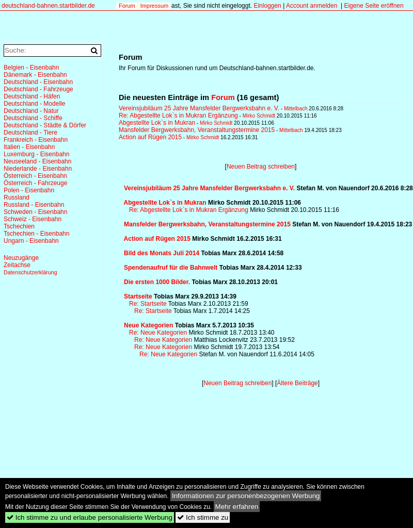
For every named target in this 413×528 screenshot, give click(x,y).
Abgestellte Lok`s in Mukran (157, 122)
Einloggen (267, 5)
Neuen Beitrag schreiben (261, 166)
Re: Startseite (148, 303)
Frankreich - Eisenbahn (36, 139)
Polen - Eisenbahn (29, 190)
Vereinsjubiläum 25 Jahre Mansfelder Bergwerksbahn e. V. (199, 108)
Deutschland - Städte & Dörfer (45, 125)
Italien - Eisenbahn (29, 147)
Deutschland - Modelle (34, 103)
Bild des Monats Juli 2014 (161, 253)
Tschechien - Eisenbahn (36, 233)
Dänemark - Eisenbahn (35, 74)
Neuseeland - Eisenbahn (37, 161)
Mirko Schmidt (259, 116)
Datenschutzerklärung (30, 272)
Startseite (138, 296)
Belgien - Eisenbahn (31, 67)
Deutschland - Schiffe (33, 118)
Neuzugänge (21, 257)
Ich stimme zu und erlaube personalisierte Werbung (89, 517)
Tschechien (19, 226)
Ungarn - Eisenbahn (31, 240)
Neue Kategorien (148, 325)
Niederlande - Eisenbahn (38, 168)
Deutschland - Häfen (32, 96)
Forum (127, 6)
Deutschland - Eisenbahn (38, 82)
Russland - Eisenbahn (34, 204)
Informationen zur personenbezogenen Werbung (246, 496)
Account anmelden (311, 5)
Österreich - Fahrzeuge (35, 183)
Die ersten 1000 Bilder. (157, 282)
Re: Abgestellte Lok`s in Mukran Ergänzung (178, 115)
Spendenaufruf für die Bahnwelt (170, 267)
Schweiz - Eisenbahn (32, 219)
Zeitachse (17, 265)
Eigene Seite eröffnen (373, 5)
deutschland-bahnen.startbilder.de (48, 5)
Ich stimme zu (202, 517)
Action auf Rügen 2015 (150, 137)
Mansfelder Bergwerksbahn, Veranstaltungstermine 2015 (197, 130)
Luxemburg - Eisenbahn (36, 154)
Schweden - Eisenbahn (35, 212)
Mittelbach (296, 108)
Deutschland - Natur (31, 110)
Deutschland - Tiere (30, 132)
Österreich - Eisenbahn (35, 175)
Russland (16, 197)
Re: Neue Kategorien (158, 332)
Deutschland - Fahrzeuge (38, 89)
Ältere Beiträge (297, 383)
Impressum (154, 6)
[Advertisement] (170, 417)
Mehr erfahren (237, 506)
